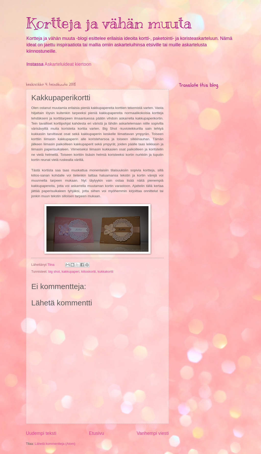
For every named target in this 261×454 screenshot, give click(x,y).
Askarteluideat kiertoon (68, 64)
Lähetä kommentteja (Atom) (55, 444)
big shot (54, 271)
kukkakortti (106, 271)
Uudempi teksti (41, 433)
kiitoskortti (88, 271)
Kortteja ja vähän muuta (109, 23)
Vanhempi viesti (153, 433)
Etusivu (96, 433)
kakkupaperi (70, 271)
